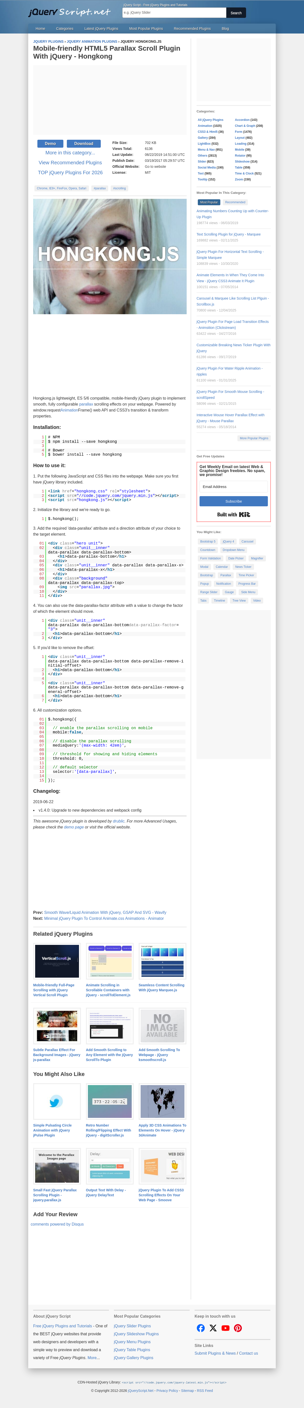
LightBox (204, 143)
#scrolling (119, 188)
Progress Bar (247, 583)
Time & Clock (244, 173)
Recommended (235, 202)
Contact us (248, 1353)
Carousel (247, 541)
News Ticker (243, 567)
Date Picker (236, 558)
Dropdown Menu (234, 550)
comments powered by (57, 1224)
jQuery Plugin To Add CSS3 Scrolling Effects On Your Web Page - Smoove (161, 1195)
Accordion (242, 120)
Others (202, 155)
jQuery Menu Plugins (132, 1342)
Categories (65, 29)
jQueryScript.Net (140, 1390)
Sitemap (187, 1390)
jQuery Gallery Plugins (133, 1358)
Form (238, 132)
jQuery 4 (228, 541)
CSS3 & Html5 (208, 132)
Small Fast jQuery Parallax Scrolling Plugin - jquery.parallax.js (55, 1195)
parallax (86, 404)
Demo (50, 143)
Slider (202, 161)
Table (238, 167)
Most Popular (209, 202)
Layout (240, 137)
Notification (223, 583)
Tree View (239, 600)
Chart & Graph (245, 126)
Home (40, 29)
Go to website (155, 167)
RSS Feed (205, 1390)
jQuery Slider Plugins (132, 1326)
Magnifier (257, 558)
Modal (204, 567)
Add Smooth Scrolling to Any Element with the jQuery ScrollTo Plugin (109, 1055)
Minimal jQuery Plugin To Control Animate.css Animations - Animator (104, 918)
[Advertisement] (110, 100)
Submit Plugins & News (215, 1353)
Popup (204, 583)
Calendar (222, 567)
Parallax (225, 575)
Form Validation (210, 558)
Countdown (207, 550)
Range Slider (208, 592)
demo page (74, 827)
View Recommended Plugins (70, 162)
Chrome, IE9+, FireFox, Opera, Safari (61, 188)
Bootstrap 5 (207, 541)
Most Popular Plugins (146, 29)
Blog (225, 29)
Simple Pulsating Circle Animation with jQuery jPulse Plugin (52, 1130)
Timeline (219, 600)
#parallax (100, 188)
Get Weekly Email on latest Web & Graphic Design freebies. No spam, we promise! (232, 471)
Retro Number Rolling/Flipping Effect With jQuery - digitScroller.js (108, 1130)
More (92, 1358)
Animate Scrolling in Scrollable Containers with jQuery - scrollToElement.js (108, 990)
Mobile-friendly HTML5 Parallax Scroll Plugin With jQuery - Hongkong (106, 52)
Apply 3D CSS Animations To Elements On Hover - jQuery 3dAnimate (162, 1130)
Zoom (239, 179)
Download (83, 143)
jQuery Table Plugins (132, 1350)
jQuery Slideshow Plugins (136, 1334)
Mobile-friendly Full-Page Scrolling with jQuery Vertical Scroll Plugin (53, 990)
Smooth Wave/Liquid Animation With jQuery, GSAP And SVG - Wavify (105, 912)
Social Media (207, 167)
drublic (119, 821)
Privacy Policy (167, 1390)
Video (257, 600)
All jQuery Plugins (210, 120)
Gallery (203, 137)
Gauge (229, 592)
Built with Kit (233, 514)
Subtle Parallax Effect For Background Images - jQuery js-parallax (56, 1055)
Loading (241, 143)
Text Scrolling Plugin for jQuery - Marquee (229, 234)
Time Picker (246, 575)
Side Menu (248, 592)
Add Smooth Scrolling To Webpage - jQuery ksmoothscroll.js (159, 1055)
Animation (69, 410)
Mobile (239, 149)
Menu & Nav (206, 149)
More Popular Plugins (254, 438)
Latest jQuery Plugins (101, 29)
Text (201, 173)
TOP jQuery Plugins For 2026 (70, 172)
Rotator (240, 155)
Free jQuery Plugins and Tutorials (71, 9)
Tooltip (202, 179)
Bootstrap (206, 575)
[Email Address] (234, 486)
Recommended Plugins (192, 29)
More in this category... (70, 152)
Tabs (203, 600)
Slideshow (242, 161)
